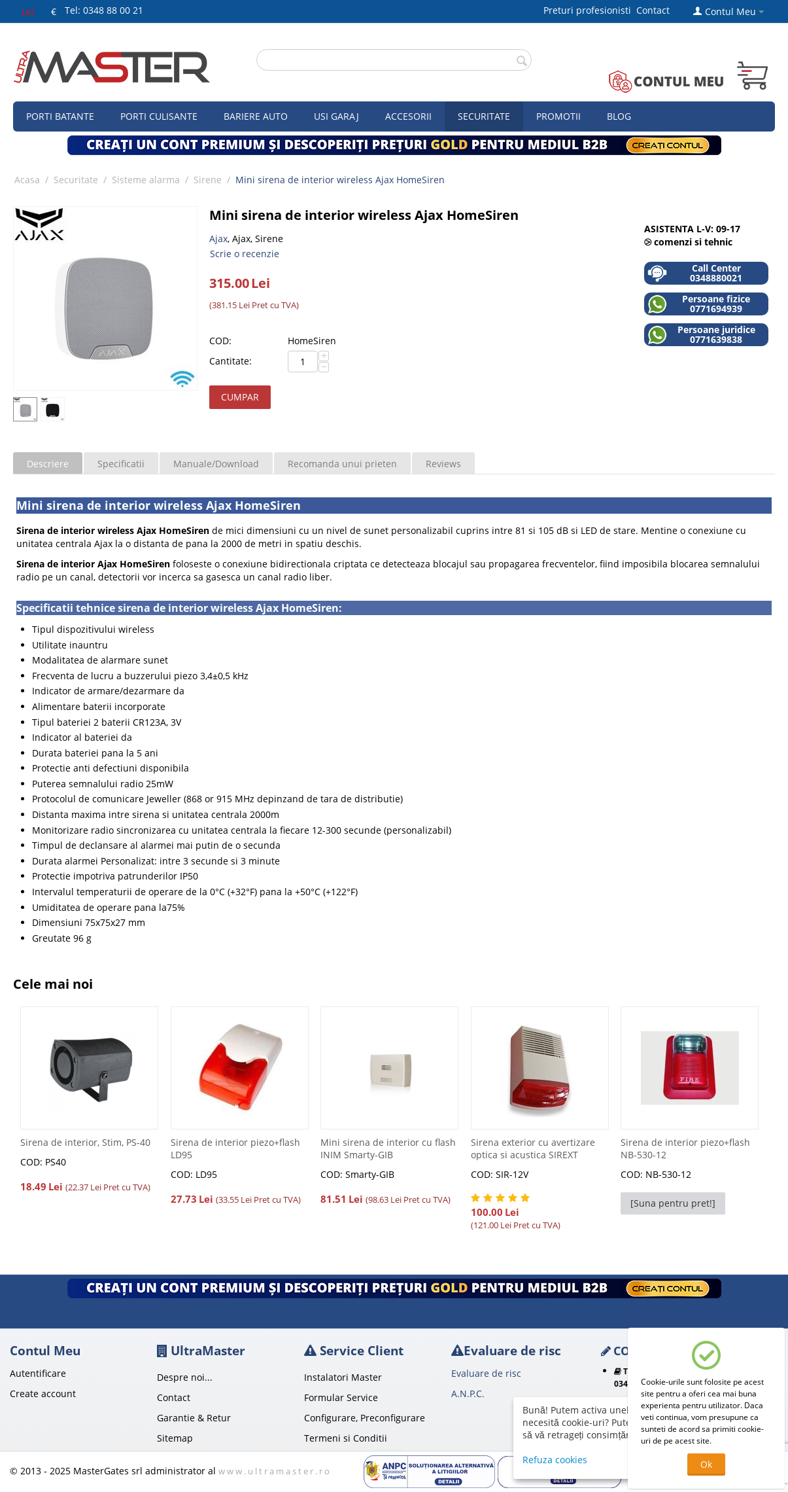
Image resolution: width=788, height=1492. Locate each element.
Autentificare (38, 1373)
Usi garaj (336, 116)
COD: (220, 340)
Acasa (27, 179)
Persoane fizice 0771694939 (698, 304)
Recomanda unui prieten (342, 463)
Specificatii (121, 463)
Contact (653, 10)
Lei (28, 11)
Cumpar (240, 397)
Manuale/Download (216, 463)
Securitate (484, 116)
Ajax (218, 238)
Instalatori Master (343, 1377)
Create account (43, 1393)
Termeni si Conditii (345, 1438)
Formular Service (341, 1397)
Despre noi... (185, 1377)
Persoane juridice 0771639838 (701, 335)
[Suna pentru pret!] (672, 1203)
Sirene (208, 179)
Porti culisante (158, 116)
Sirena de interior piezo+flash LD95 (235, 1148)
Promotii (558, 116)
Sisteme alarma (146, 179)
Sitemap (175, 1438)
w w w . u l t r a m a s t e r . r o (274, 1471)
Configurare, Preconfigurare (364, 1418)
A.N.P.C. (468, 1393)
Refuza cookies (554, 1459)
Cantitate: (230, 361)
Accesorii (408, 116)
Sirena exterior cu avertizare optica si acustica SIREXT (533, 1148)
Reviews (443, 463)
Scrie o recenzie (244, 253)
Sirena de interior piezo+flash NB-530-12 (685, 1148)
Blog (619, 116)
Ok (706, 1464)
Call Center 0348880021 (694, 273)
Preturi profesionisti (589, 10)
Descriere (48, 463)
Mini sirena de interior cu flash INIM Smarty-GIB (388, 1148)
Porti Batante (60, 116)
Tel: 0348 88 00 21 (104, 10)
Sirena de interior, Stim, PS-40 (85, 1142)
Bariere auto (256, 116)
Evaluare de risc (486, 1373)
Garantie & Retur (194, 1418)
